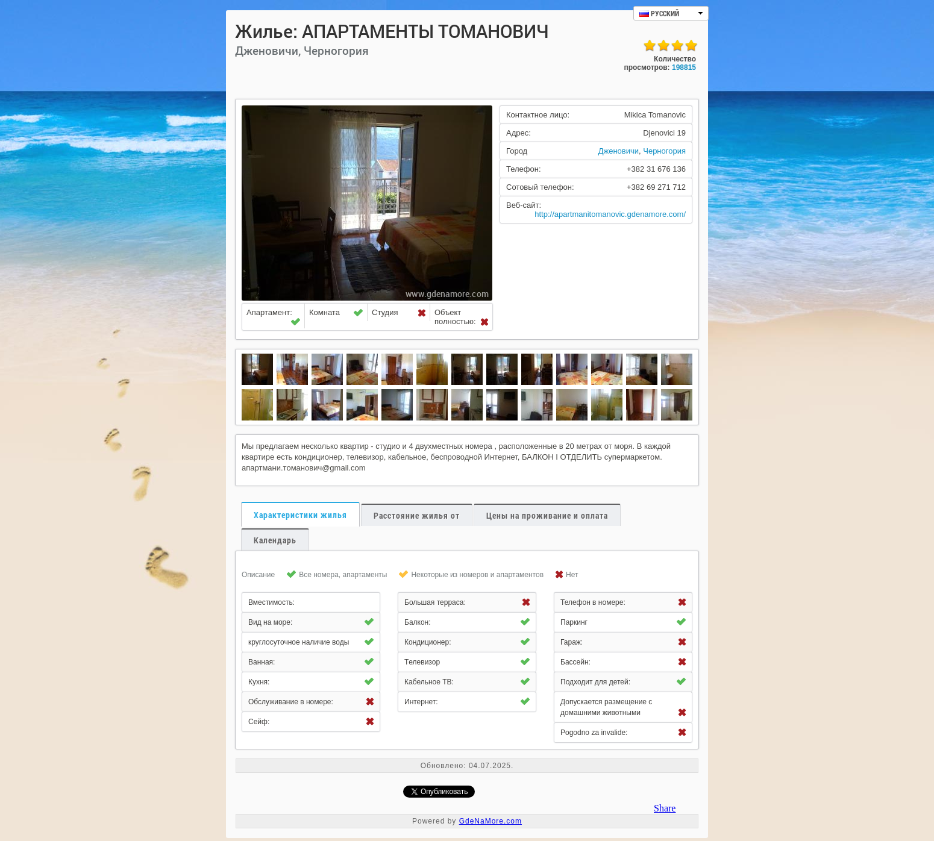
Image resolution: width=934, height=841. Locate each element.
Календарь (275, 540)
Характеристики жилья (300, 515)
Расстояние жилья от (417, 515)
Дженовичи (618, 150)
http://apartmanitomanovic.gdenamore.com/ (610, 214)
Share (664, 808)
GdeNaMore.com (490, 821)
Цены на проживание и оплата (547, 515)
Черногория (664, 150)
